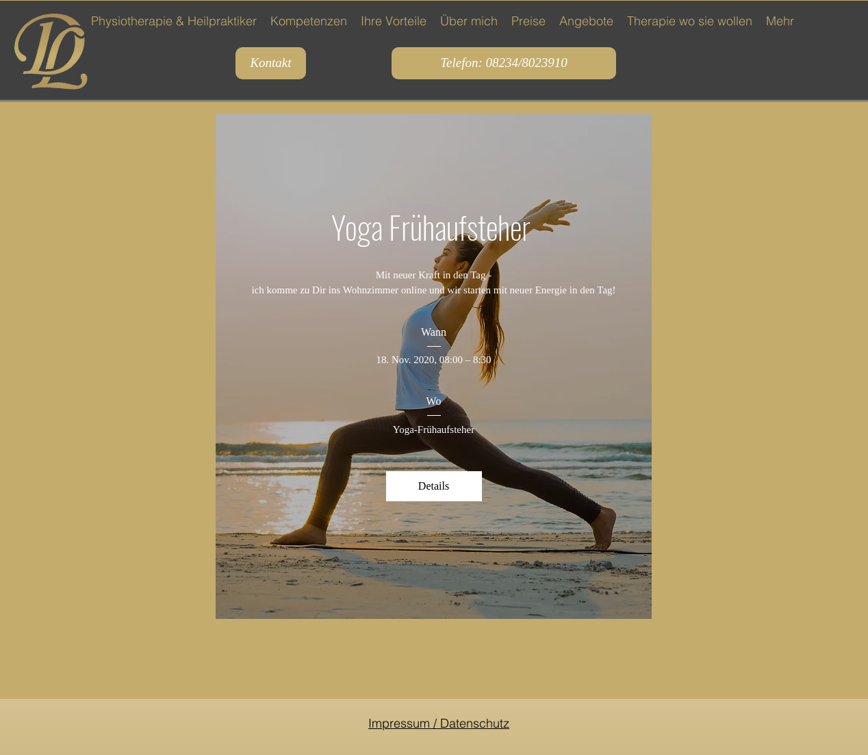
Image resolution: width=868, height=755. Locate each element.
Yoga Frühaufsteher (434, 226)
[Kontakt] (270, 63)
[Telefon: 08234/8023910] (504, 63)
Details (433, 486)
